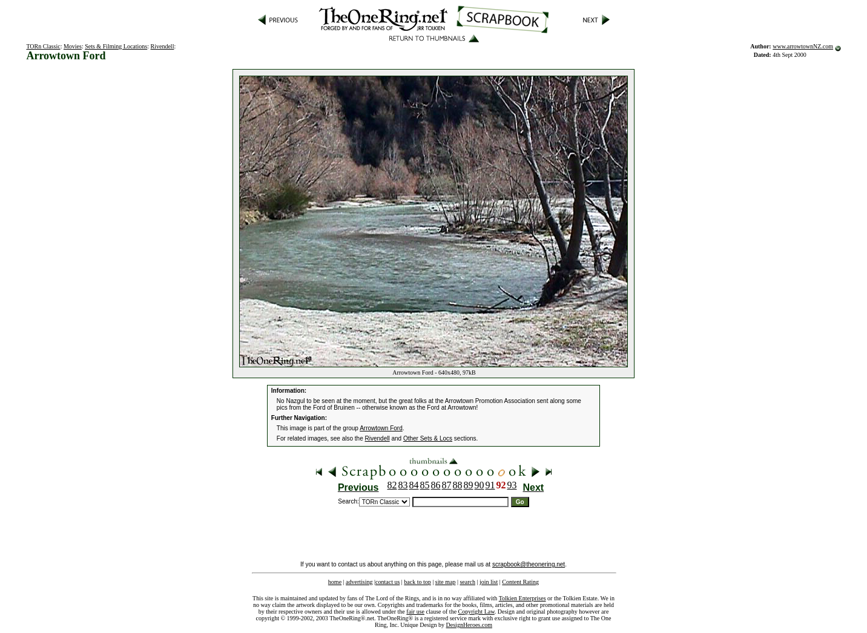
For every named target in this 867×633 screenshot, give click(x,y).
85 (425, 485)
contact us (387, 582)
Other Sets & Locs (427, 438)
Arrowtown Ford (381, 428)
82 (392, 485)
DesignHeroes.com (469, 625)
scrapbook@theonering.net (528, 564)
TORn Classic (43, 46)
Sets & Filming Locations (116, 46)
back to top (417, 582)
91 (490, 485)
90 (479, 485)
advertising (359, 582)
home (334, 582)
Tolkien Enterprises (522, 598)
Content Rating (520, 582)
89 (468, 485)
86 (436, 485)
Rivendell (162, 46)
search (467, 582)
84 (414, 485)
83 (403, 485)
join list (489, 582)
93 (512, 485)
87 (447, 485)
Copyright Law (476, 611)
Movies (73, 46)
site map (445, 582)
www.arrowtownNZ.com (803, 46)
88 (458, 485)
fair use (415, 611)
